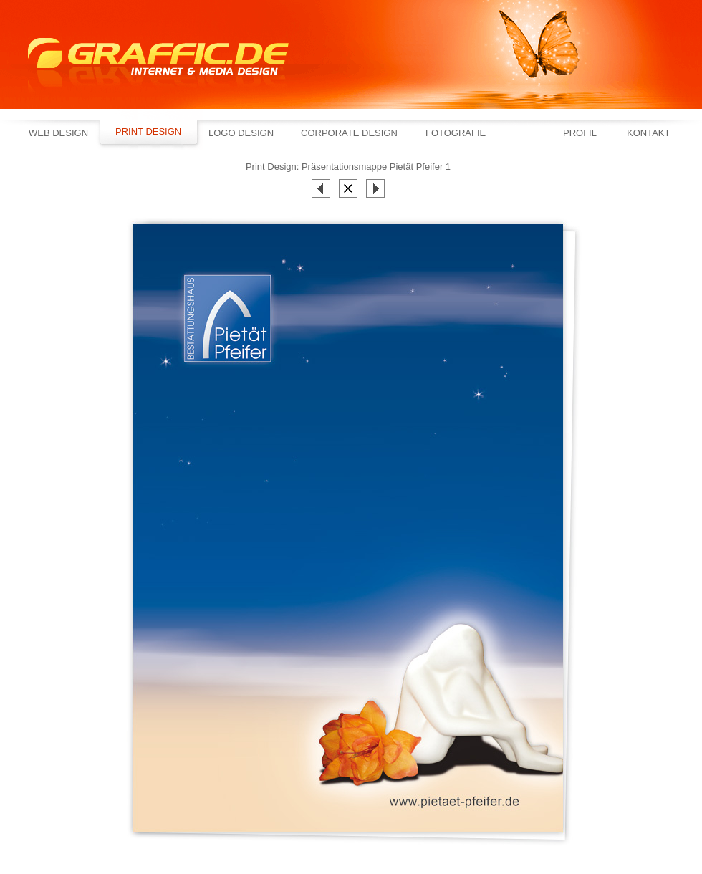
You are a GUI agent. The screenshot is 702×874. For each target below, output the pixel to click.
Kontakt (648, 133)
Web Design (58, 133)
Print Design (148, 131)
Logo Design (241, 133)
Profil (580, 133)
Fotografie (455, 133)
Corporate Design (349, 133)
